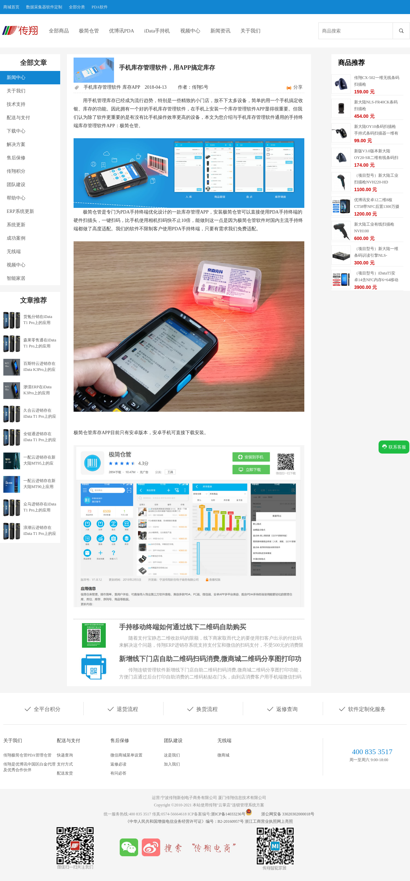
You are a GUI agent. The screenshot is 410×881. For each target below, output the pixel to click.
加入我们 (172, 764)
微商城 (223, 755)
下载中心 (16, 131)
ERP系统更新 (20, 211)
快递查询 (65, 755)
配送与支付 (18, 117)
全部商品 (59, 30)
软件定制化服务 (362, 709)
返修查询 (282, 709)
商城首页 (11, 7)
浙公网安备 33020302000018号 (287, 814)
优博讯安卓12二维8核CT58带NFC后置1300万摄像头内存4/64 (376, 206)
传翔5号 (200, 87)
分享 (298, 87)
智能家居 (16, 278)
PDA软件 (100, 7)
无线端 (14, 251)
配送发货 (65, 773)
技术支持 (16, 104)
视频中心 (190, 30)
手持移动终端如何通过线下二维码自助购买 (182, 627)
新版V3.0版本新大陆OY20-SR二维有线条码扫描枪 (376, 158)
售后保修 (16, 157)
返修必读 (118, 764)
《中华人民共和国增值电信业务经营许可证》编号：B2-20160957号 (185, 821)
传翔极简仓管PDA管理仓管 (27, 755)
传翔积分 (16, 171)
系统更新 (16, 224)
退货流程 (122, 709)
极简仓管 (89, 30)
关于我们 (250, 30)
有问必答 (118, 773)
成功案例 (16, 238)
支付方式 (65, 764)
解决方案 (16, 144)
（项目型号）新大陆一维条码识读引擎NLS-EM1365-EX (376, 255)
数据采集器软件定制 (44, 7)
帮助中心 (16, 198)
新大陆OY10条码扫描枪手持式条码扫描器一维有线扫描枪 (376, 133)
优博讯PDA (121, 30)
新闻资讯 (220, 30)
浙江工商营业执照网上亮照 (269, 821)
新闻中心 (16, 77)
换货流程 (202, 709)
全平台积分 (42, 709)
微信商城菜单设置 (126, 755)
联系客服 (394, 447)
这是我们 (172, 755)
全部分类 (77, 7)
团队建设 (16, 184)
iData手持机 (157, 30)
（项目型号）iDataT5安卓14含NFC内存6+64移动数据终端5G (376, 280)
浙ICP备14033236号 (228, 814)
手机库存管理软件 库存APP (112, 87)
